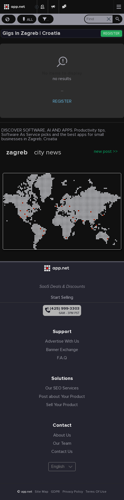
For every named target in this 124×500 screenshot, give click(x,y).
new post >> (106, 151)
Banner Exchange (62, 349)
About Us (62, 435)
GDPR (55, 492)
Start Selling (62, 297)
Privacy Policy (73, 492)
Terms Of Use (96, 492)
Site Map (41, 492)
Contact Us (62, 451)
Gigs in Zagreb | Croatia (31, 33)
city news (47, 152)
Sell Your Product (62, 405)
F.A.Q (62, 358)
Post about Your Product (62, 396)
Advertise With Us (62, 341)
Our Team (62, 443)
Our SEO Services (62, 388)
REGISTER (111, 33)
